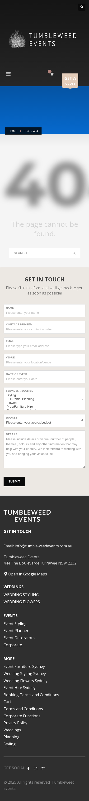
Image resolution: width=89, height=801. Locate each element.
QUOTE (70, 81)
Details (11, 434)
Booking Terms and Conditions (31, 694)
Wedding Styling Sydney (25, 673)
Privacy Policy (15, 722)
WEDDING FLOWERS (22, 601)
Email (10, 341)
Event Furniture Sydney (24, 666)
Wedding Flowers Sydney (25, 680)
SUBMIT (14, 481)
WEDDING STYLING (21, 594)
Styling (43, 395)
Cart (7, 701)
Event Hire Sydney (20, 687)
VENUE (10, 357)
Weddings (12, 730)
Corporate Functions (22, 716)
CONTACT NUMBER (19, 324)
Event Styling (15, 623)
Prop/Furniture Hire (43, 407)
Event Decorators (19, 637)
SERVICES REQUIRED (19, 390)
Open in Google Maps (25, 574)
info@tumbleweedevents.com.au (43, 546)
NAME (10, 307)
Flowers (43, 403)
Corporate (13, 644)
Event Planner (16, 630)
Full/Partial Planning (43, 399)
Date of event (17, 374)
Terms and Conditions (23, 708)
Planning (11, 736)
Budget (11, 417)
